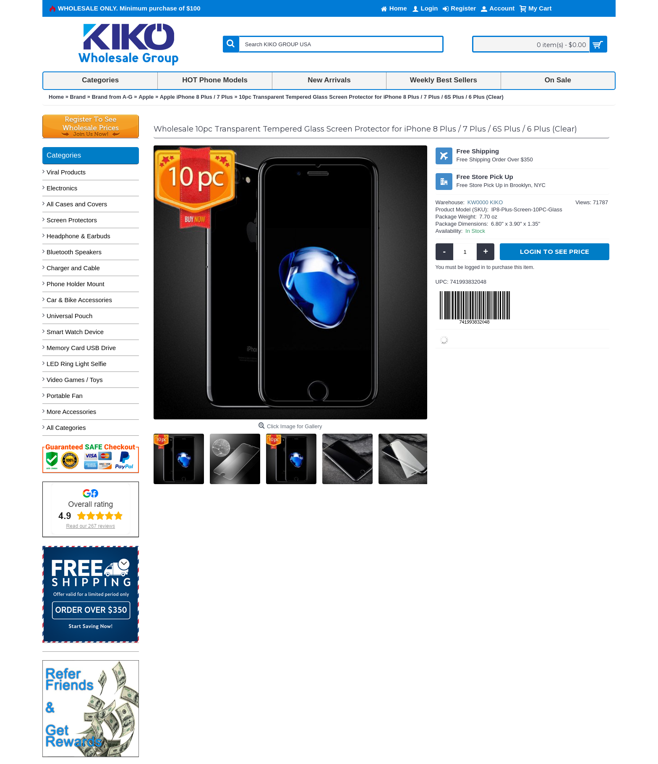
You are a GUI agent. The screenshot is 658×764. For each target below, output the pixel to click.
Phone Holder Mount (75, 283)
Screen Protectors (72, 220)
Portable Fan (65, 395)
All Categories (66, 427)
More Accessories (71, 411)
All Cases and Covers (77, 204)
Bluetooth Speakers (74, 252)
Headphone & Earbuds (78, 236)
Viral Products (66, 172)
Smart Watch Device (75, 331)
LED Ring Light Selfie (77, 363)
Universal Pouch (69, 315)
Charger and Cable (73, 267)
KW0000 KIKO (485, 202)
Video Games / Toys (75, 379)
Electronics (62, 188)
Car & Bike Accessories (79, 299)
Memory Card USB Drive (81, 347)
